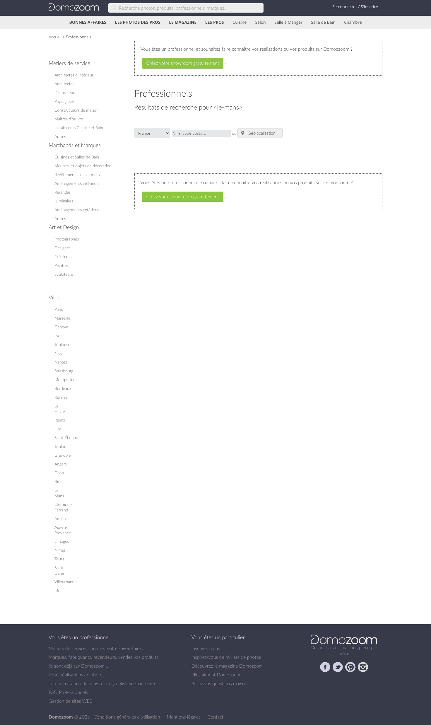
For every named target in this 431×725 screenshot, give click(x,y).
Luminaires (63, 201)
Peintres (61, 265)
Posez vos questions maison (219, 683)
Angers (60, 464)
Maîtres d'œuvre (68, 119)
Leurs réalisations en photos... (78, 674)
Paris (58, 309)
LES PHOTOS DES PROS (137, 22)
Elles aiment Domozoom (215, 674)
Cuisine (239, 22)
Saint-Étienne (66, 437)
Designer (62, 247)
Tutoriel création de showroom (79, 683)
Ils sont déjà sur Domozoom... (78, 666)
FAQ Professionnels (68, 692)
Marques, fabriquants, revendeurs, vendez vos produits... (105, 657)
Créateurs (63, 256)
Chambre (353, 22)
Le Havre (59, 408)
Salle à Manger (288, 22)
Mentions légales (184, 717)
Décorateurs (65, 92)
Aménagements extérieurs (77, 209)
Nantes (60, 362)
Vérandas (62, 192)
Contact (216, 717)
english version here (133, 683)
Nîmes (60, 550)
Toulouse (62, 344)
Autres (60, 136)
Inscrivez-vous (205, 648)
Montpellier (64, 379)
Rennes (60, 397)
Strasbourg (63, 370)
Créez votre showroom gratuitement (182, 63)
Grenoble (62, 455)
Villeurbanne (65, 581)
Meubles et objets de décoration (83, 165)
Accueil (55, 37)
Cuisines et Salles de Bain (76, 157)
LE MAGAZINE (182, 22)
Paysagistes (64, 101)
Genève (61, 327)
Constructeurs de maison (76, 110)
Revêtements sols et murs (77, 174)
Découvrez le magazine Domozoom (227, 666)
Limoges (61, 541)
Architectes (64, 83)
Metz (59, 590)
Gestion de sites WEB (71, 701)
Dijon (59, 472)
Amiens (60, 518)
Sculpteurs (63, 274)
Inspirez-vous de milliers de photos (226, 657)
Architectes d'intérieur (73, 75)
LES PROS (214, 22)
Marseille (62, 318)
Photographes (66, 239)
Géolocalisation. (258, 133)
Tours (59, 559)
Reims (59, 420)
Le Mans (59, 493)
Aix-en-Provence (62, 529)
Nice (58, 353)
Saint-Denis (59, 570)
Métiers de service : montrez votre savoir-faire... (96, 648)
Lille (57, 428)
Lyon (58, 335)
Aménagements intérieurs (77, 183)
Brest (59, 481)
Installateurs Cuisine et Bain (78, 127)
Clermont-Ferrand (63, 507)
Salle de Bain (323, 22)
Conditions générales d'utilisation (127, 717)
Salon (260, 22)
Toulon (60, 446)
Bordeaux (62, 388)
